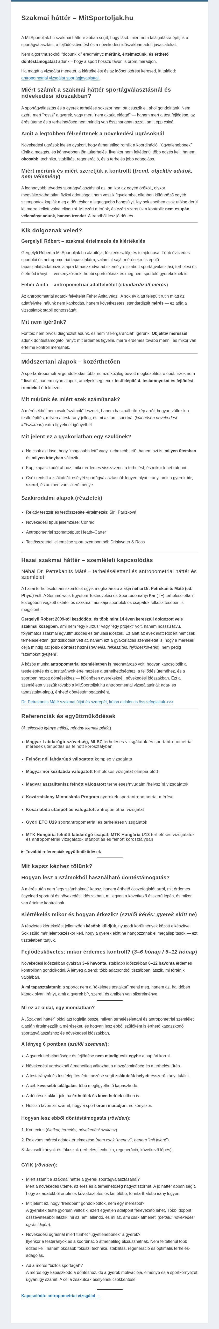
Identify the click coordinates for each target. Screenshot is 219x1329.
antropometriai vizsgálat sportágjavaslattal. (60, 78)
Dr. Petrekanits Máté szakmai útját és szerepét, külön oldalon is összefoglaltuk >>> (97, 702)
